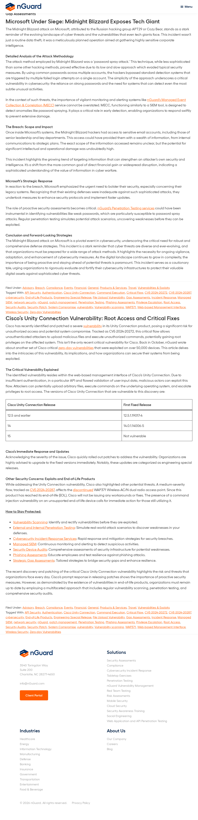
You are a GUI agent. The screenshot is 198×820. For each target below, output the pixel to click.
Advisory (28, 287)
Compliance (54, 287)
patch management (63, 302)
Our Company (116, 739)
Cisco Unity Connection (79, 292)
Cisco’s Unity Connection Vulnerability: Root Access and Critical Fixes (92, 317)
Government (28, 774)
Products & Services (113, 287)
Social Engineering (119, 716)
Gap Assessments (138, 297)
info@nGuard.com (32, 683)
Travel (132, 287)
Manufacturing (30, 754)
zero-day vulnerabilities (76, 348)
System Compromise (62, 307)
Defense (25, 759)
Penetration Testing (91, 302)
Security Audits (16, 307)
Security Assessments (121, 660)
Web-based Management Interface (161, 307)
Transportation (30, 779)
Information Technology (35, 749)
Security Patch (37, 307)
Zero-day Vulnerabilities (45, 312)
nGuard (43, 302)
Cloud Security (117, 705)
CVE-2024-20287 (180, 292)
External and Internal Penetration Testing (44, 527)
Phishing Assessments (120, 302)
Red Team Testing (119, 690)
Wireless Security (17, 312)
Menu (188, 6)
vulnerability (85, 307)
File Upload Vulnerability (109, 297)
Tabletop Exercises (119, 675)
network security (25, 302)
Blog (110, 749)
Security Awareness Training (126, 711)
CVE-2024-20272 (156, 292)
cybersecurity (15, 297)
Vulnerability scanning (109, 307)
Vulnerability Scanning (30, 522)
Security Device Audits (30, 549)
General (93, 287)
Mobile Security (117, 700)
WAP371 (130, 307)
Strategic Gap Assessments (33, 560)
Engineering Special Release (72, 297)
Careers (112, 744)
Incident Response (164, 297)
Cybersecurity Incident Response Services (44, 538)
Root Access (172, 302)
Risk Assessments (118, 695)
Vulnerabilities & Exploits (154, 287)
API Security (33, 292)
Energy (24, 744)
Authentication (52, 292)
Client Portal (33, 695)
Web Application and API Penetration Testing (137, 721)
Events (68, 287)
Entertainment (29, 784)
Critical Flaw (135, 292)
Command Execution (111, 292)
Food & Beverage (31, 789)
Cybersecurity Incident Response (129, 670)
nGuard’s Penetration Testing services (126, 208)
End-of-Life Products (38, 297)
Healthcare (27, 739)
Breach (40, 287)
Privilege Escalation (149, 302)
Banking (25, 764)
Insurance (26, 769)
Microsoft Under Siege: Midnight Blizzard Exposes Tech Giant (83, 21)
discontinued (83, 490)
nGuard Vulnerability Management (130, 685)
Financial (80, 287)
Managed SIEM (24, 544)
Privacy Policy (81, 802)
